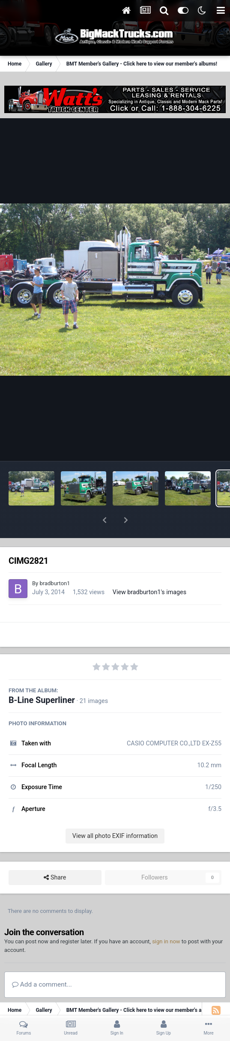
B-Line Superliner (42, 678)
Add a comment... (42, 962)
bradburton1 (54, 561)
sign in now (166, 919)
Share (55, 855)
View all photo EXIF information (115, 813)
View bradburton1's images (149, 569)
